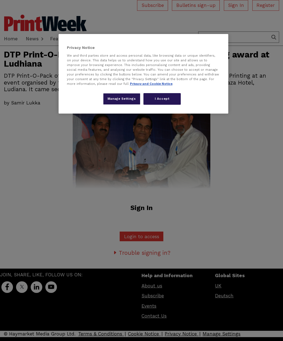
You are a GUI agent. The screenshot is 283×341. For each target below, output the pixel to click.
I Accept (162, 99)
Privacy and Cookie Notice (151, 84)
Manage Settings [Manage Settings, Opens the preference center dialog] (122, 99)
